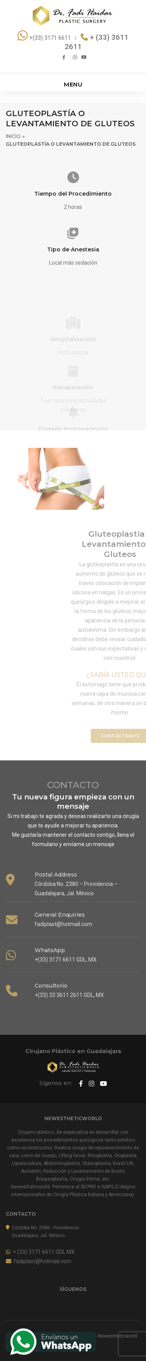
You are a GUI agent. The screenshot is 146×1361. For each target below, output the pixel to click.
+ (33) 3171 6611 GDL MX (40, 1252)
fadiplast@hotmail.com (63, 924)
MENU (73, 84)
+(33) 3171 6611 (45, 37)
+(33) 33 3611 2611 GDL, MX (69, 995)
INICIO (13, 136)
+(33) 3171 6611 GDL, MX (66, 959)
